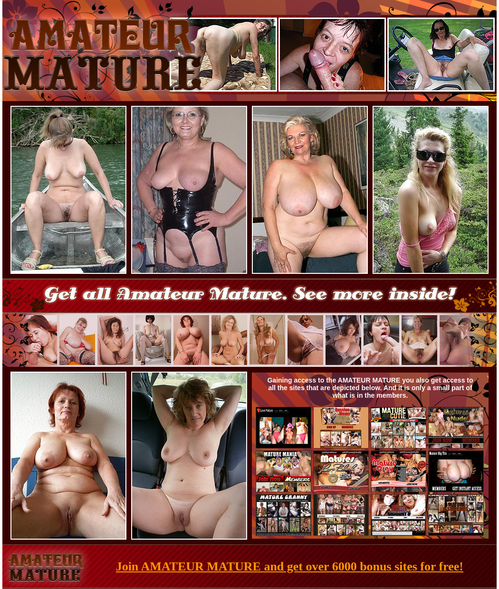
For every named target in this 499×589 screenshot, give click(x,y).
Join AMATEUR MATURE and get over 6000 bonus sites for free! (289, 566)
